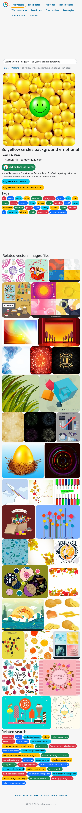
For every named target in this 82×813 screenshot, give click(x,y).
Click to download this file (18, 167)
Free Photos (34, 4)
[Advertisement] (41, 38)
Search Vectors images (16, 61)
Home (6, 67)
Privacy (45, 795)
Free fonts (50, 4)
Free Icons (36, 10)
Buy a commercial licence (15, 181)
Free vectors (18, 4)
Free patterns (18, 15)
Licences (27, 795)
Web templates (19, 10)
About (54, 795)
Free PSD (33, 15)
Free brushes (52, 10)
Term (36, 795)
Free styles (68, 10)
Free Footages (66, 4)
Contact (63, 795)
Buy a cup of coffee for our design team (22, 187)
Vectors (15, 67)
